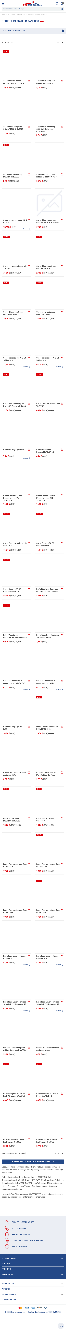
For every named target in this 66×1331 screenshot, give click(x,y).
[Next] (62, 43)
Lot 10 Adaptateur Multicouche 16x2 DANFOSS (15, 636)
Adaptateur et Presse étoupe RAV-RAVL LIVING (13, 82)
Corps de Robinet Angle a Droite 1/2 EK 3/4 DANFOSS (14, 405)
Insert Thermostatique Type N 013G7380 (48, 911)
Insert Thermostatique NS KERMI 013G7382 (47, 728)
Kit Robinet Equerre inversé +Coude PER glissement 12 (14, 1003)
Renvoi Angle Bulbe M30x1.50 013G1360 (11, 819)
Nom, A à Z (7, 42)
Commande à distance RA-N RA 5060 (15, 221)
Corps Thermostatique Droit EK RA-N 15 (46, 267)
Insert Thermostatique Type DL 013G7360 (48, 865)
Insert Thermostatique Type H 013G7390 (15, 911)
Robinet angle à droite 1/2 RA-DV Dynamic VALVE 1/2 (14, 1095)
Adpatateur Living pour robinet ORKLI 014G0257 (46, 175)
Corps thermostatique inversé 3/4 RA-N (45, 313)
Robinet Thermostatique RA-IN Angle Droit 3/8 (13, 1140)
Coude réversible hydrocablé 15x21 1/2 (45, 451)
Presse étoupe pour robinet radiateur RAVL (14, 773)
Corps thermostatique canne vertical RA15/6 (45, 682)
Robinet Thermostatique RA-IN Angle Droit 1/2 (46, 1140)
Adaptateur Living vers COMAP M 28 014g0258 (13, 128)
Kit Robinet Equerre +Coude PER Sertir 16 (47, 957)
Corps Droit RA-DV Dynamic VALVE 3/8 (15, 544)
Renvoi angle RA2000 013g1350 (45, 819)
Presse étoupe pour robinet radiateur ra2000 (47, 1049)
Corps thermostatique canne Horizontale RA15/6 (14, 682)
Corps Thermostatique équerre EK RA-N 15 (13, 313)
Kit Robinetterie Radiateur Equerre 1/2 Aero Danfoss (47, 590)
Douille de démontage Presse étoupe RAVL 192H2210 (45, 497)
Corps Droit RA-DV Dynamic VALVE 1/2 (48, 405)
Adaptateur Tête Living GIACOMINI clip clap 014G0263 (45, 129)
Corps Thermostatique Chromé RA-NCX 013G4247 (47, 221)
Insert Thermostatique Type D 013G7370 (15, 865)
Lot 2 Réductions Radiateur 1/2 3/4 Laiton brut (47, 636)
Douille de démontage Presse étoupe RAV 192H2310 (12, 497)
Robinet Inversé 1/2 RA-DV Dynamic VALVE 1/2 (47, 1095)
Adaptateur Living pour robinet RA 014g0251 (45, 82)
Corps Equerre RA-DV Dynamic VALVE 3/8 (12, 590)
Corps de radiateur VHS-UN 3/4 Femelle (47, 359)
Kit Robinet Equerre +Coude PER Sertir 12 (14, 957)
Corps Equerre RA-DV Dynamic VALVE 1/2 (45, 544)
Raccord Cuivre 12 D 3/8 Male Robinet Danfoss (46, 773)
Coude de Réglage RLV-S (13, 450)
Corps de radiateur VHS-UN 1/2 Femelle (14, 359)
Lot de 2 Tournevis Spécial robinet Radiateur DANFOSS (15, 1049)
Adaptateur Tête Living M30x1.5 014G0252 (12, 175)
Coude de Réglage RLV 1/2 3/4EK (14, 728)
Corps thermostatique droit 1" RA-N (15, 267)
